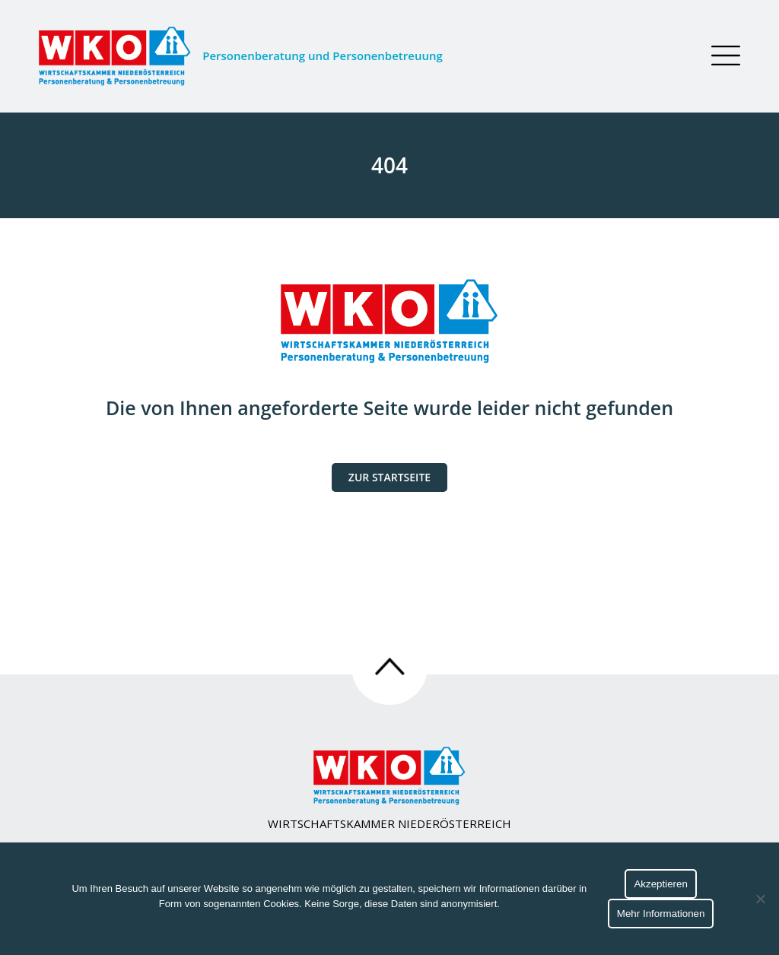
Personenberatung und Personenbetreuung (241, 56)
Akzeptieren (660, 884)
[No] (760, 898)
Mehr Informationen (661, 913)
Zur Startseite (389, 477)
